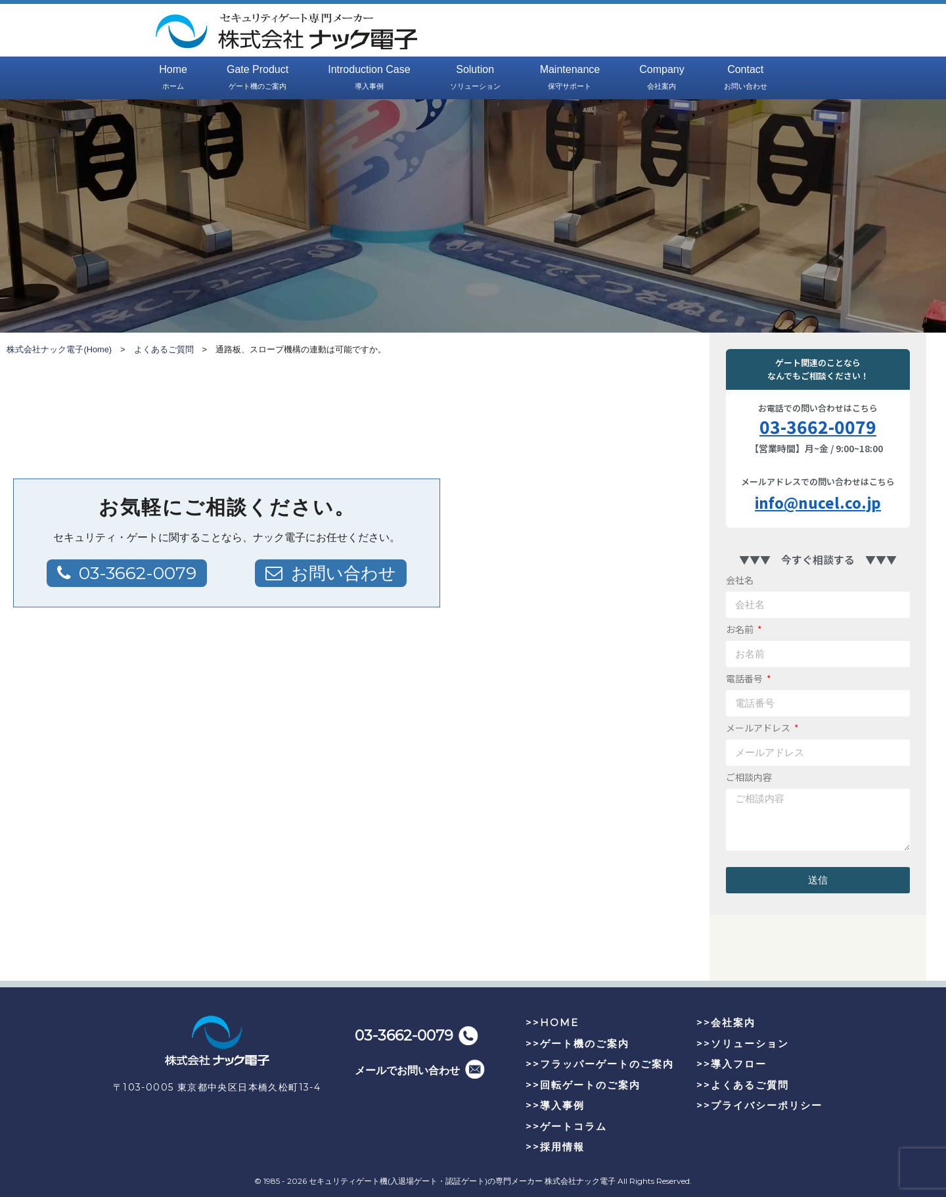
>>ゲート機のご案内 (577, 1043)
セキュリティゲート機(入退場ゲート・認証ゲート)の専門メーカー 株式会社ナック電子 (462, 1181)
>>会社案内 (725, 1022)
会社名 (740, 579)
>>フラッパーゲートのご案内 (600, 1064)
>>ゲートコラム (566, 1126)
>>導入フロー (731, 1064)
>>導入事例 (555, 1105)
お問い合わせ (343, 573)
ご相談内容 (749, 777)
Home (173, 78)
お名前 (740, 629)
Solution (475, 78)
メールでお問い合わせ (407, 1070)
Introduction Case (369, 78)
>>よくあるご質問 (742, 1085)
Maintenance (570, 78)
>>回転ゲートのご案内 (583, 1085)
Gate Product (257, 78)
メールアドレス (759, 727)
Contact (745, 78)
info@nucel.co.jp (818, 502)
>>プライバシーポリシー (759, 1105)
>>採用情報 (555, 1146)
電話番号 (745, 678)
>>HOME (552, 1022)
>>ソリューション (742, 1043)
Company (661, 78)
